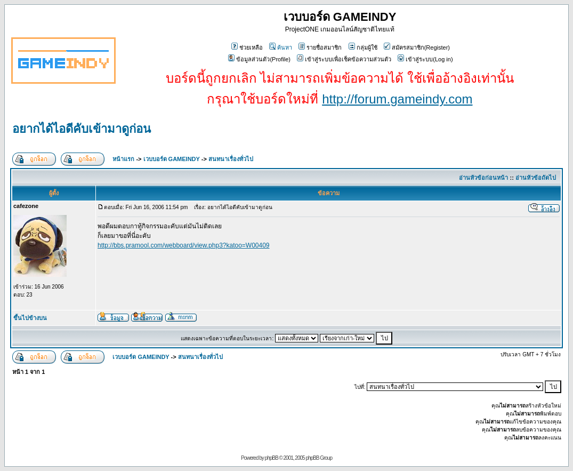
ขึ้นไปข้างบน (30, 318)
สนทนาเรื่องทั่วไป (230, 159)
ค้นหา (280, 47)
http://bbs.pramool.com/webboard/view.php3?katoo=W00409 (184, 245)
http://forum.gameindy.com (397, 99)
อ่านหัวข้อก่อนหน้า (483, 177)
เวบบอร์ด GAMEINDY (171, 159)
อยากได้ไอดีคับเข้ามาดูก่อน (81, 128)
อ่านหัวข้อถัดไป (535, 177)
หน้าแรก (123, 159)
